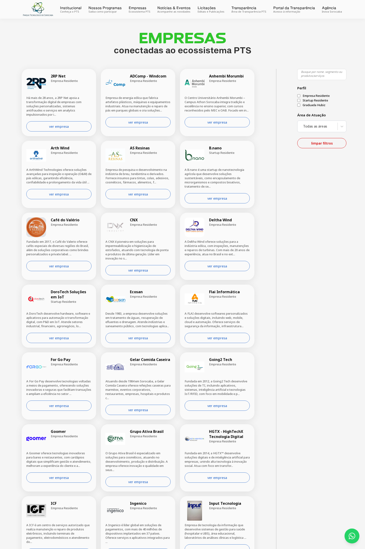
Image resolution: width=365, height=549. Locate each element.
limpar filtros (321, 143)
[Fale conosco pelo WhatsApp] (352, 536)
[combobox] (302, 126)
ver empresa (58, 126)
